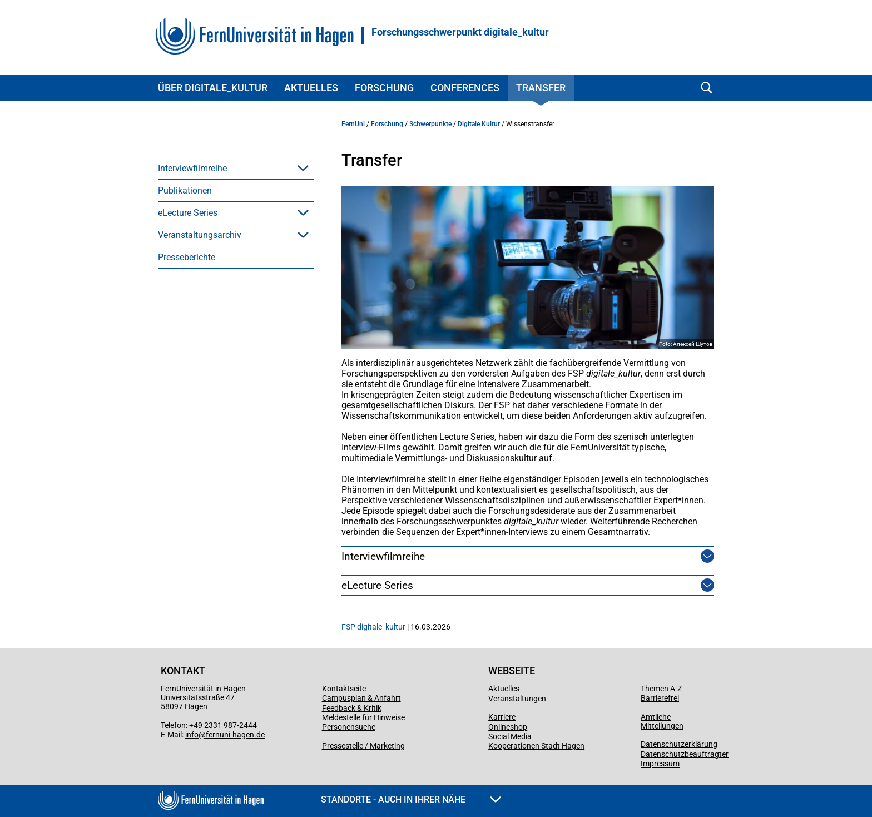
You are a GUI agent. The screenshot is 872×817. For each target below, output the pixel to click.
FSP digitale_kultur (373, 626)
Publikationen (185, 190)
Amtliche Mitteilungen (662, 721)
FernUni (353, 124)
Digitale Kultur (479, 124)
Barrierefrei (660, 698)
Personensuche (348, 726)
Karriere (502, 716)
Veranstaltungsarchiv (199, 235)
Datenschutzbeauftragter (685, 754)
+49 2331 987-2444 (223, 725)
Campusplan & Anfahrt (361, 698)
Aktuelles (311, 87)
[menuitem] (236, 168)
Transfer (541, 87)
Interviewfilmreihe (192, 168)
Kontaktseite (344, 688)
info (192, 734)
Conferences (464, 87)
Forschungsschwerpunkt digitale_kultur (460, 32)
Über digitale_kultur (212, 87)
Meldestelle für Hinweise (363, 717)
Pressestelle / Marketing (363, 745)
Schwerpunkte (430, 124)
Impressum (660, 763)
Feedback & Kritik (352, 708)
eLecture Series (187, 212)
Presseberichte (186, 257)
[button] (303, 168)
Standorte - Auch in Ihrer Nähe (411, 799)
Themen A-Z (661, 688)
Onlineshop (507, 726)
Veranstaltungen (517, 698)
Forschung (384, 87)
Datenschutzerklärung (679, 744)
